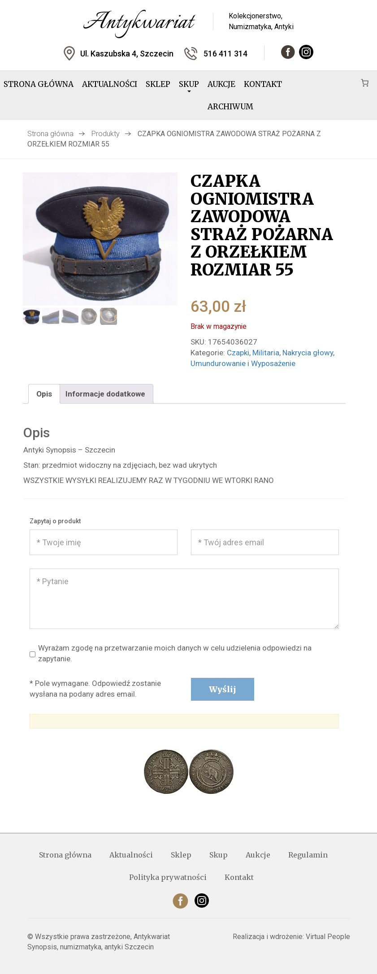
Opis (44, 393)
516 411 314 (225, 53)
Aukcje (221, 84)
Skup (189, 85)
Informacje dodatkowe (105, 393)
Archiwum (230, 107)
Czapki (238, 352)
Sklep (158, 84)
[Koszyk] (364, 82)
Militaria (265, 352)
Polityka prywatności (168, 877)
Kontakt (263, 84)
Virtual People (328, 936)
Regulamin (308, 854)
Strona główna (39, 84)
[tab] (44, 393)
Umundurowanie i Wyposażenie (243, 363)
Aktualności (109, 84)
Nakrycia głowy (307, 352)
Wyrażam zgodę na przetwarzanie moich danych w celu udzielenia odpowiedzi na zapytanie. (171, 653)
